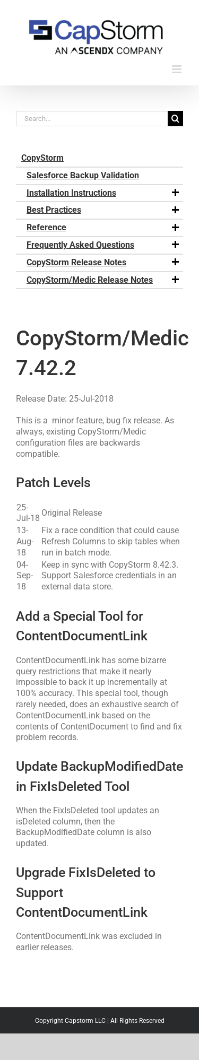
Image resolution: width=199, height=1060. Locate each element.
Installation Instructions (103, 193)
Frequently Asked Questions (103, 245)
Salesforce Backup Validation (83, 175)
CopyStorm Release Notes (103, 262)
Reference (103, 227)
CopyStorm (42, 158)
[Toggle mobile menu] (177, 69)
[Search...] (92, 118)
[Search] (175, 118)
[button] (175, 193)
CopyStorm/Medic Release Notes (103, 280)
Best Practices (103, 210)
